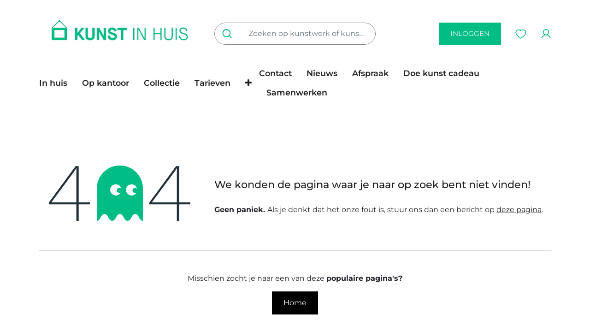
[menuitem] (57, 83)
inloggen (470, 33)
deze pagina (519, 209)
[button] (248, 83)
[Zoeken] (229, 33)
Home (295, 302)
